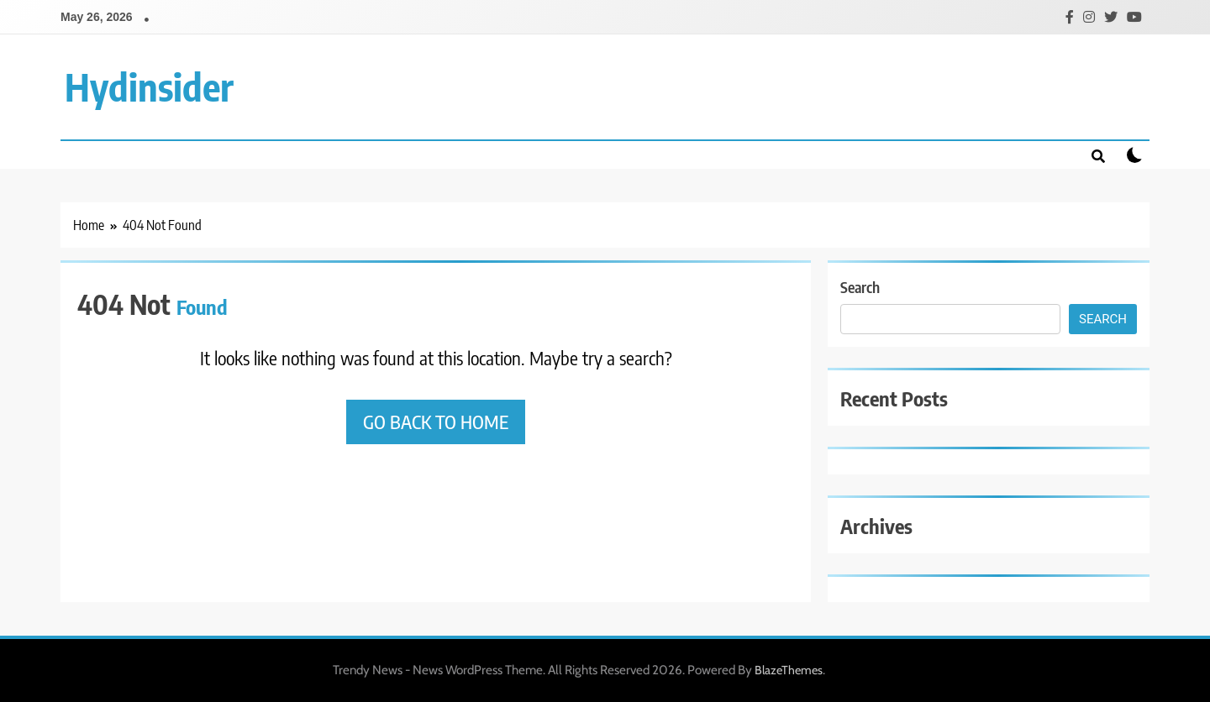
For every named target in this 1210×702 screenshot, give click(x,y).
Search (860, 286)
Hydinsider (149, 86)
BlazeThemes (789, 670)
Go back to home (435, 421)
